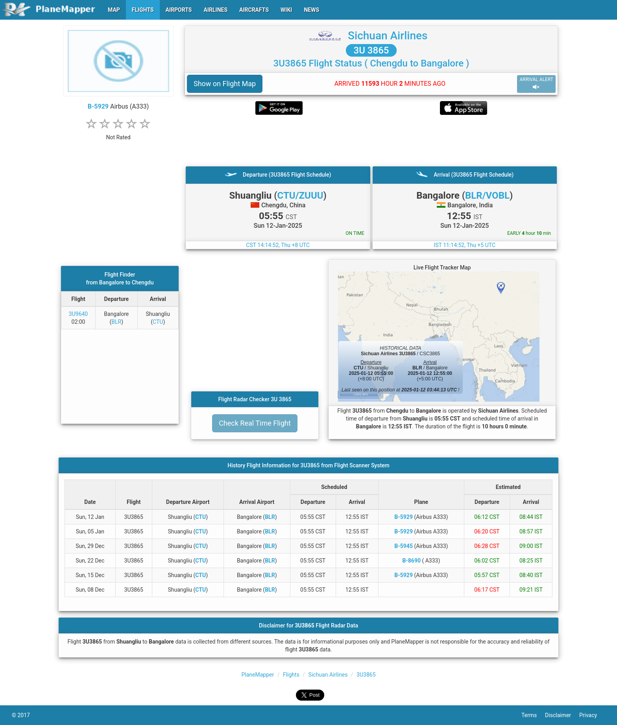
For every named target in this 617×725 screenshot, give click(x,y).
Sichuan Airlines (387, 35)
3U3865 (366, 675)
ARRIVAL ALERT (536, 83)
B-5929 (98, 106)
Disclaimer (562, 715)
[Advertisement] (371, 140)
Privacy (592, 715)
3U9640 (78, 314)
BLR (116, 322)
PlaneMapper (257, 675)
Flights (291, 675)
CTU (158, 322)
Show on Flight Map (225, 83)
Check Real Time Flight (255, 423)
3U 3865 (371, 50)
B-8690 (411, 560)
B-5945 (403, 546)
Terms (533, 715)
